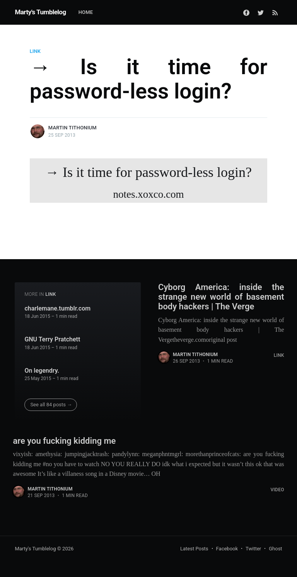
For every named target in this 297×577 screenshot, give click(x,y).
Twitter (253, 549)
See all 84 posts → (51, 404)
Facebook (227, 549)
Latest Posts (194, 549)
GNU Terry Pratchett (52, 339)
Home (86, 12)
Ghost (275, 549)
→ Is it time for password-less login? (148, 184)
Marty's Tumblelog (40, 12)
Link (35, 51)
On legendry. (41, 370)
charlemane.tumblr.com (57, 308)
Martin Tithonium (72, 128)
